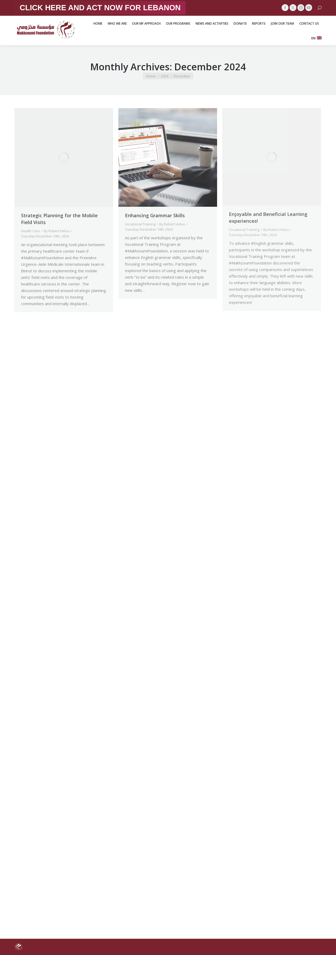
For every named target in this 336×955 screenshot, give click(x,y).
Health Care (30, 231)
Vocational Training (140, 224)
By (57, 231)
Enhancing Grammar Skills (155, 215)
